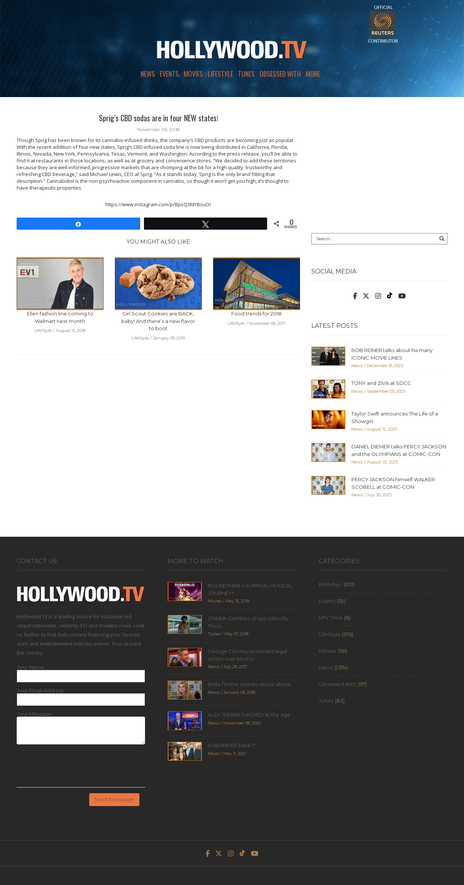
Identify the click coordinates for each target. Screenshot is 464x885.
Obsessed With (280, 74)
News (148, 74)
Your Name (30, 667)
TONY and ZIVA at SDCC (381, 383)
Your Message (34, 714)
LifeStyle (220, 74)
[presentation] (74, 768)
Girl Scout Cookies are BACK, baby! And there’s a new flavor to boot (158, 320)
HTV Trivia (330, 618)
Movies (193, 74)
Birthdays (330, 584)
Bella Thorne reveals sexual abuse (249, 684)
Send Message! (114, 799)
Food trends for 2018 (256, 313)
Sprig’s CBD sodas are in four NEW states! (158, 118)
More (313, 74)
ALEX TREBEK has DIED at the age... (251, 715)
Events (169, 74)
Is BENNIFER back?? (232, 745)
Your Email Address (40, 690)
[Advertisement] (379, 165)
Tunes (246, 74)
